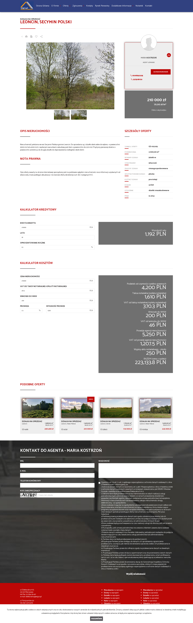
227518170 (136, 79)
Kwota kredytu (28, 223)
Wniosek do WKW (28, 296)
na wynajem (113, 590)
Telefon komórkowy (30, 481)
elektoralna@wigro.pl (34, 596)
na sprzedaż (153, 590)
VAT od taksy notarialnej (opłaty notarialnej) (43, 286)
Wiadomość (104, 461)
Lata (22, 233)
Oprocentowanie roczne (32, 243)
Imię (22, 461)
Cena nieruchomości (30, 276)
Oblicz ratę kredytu (158, 110)
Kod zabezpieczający (30, 491)
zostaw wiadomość (160, 72)
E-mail (23, 471)
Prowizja (24, 306)
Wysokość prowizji (55, 306)
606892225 (137, 75)
